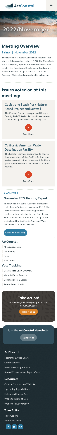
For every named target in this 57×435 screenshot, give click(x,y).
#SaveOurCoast (12, 420)
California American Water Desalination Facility (23, 147)
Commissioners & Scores (15, 279)
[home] (18, 6)
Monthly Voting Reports (15, 275)
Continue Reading (15, 232)
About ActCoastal (12, 247)
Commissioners (12, 362)
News (6, 256)
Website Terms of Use (16, 398)
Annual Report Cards (14, 284)
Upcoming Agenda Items (17, 389)
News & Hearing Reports (17, 367)
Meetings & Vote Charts (16, 357)
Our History (9, 251)
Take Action (9, 260)
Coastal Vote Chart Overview (18, 270)
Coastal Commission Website (19, 384)
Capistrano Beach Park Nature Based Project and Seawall (26, 107)
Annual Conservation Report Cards (22, 372)
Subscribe (28, 337)
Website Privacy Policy (16, 403)
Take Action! (11, 415)
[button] (51, 5)
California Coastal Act (16, 393)
